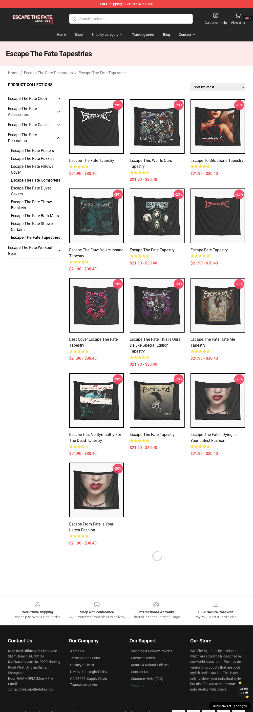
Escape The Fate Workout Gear (30, 250)
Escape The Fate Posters (32, 150)
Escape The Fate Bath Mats (35, 215)
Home (13, 73)
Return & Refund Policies (150, 653)
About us (77, 639)
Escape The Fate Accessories (22, 111)
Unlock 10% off (243, 690)
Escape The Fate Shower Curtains (32, 226)
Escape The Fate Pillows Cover (32, 169)
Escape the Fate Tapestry (91, 160)
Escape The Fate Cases (28, 124)
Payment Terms (143, 646)
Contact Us (139, 660)
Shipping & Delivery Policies (151, 639)
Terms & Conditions (85, 646)
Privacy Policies (82, 653)
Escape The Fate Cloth (27, 98)
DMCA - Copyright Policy (88, 660)
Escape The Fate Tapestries (102, 73)
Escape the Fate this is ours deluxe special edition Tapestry (155, 345)
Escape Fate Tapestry (209, 250)
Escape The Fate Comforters (35, 180)
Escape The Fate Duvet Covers (31, 191)
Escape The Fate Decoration (48, 73)
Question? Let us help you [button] (230, 706)
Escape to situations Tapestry (216, 160)
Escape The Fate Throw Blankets (31, 205)
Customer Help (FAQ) (147, 667)
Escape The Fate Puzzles (32, 158)
